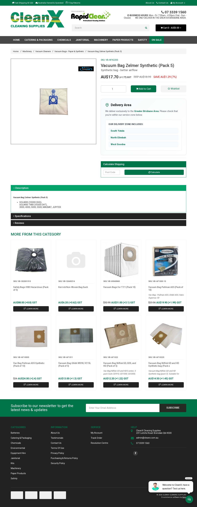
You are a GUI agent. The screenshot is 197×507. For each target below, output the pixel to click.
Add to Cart (143, 88)
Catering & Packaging (21, 438)
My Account (96, 433)
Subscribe (172, 407)
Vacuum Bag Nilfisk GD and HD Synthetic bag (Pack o (163, 364)
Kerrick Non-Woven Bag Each (73, 287)
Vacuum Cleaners (43, 51)
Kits (12, 463)
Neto (184, 497)
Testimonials (57, 438)
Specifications (22, 216)
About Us (150, 3)
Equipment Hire (18, 453)
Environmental (18, 448)
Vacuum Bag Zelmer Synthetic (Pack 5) (105, 51)
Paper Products (18, 473)
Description (20, 188)
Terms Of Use (57, 448)
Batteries (15, 433)
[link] (135, 453)
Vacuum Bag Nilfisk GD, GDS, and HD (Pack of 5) (119, 364)
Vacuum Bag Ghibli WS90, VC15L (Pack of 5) (74, 364)
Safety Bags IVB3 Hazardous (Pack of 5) (30, 288)
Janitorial (15, 458)
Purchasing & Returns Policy (64, 458)
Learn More (31, 309)
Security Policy (58, 463)
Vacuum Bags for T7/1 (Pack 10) (119, 287)
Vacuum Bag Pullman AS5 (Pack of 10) (165, 288)
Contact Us (162, 3)
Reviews (18, 223)
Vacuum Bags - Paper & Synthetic (69, 51)
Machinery (27, 51)
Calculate (154, 172)
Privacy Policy (57, 453)
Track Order (96, 438)
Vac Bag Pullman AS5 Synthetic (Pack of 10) (28, 364)
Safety (14, 478)
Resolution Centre (99, 443)
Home (16, 40)
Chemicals (16, 443)
